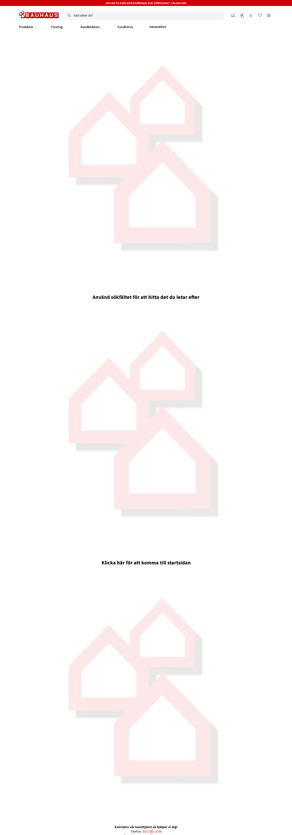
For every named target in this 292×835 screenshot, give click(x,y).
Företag (57, 27)
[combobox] (144, 15)
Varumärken (157, 27)
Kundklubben (90, 27)
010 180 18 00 (152, 831)
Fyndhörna (125, 27)
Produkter (26, 27)
